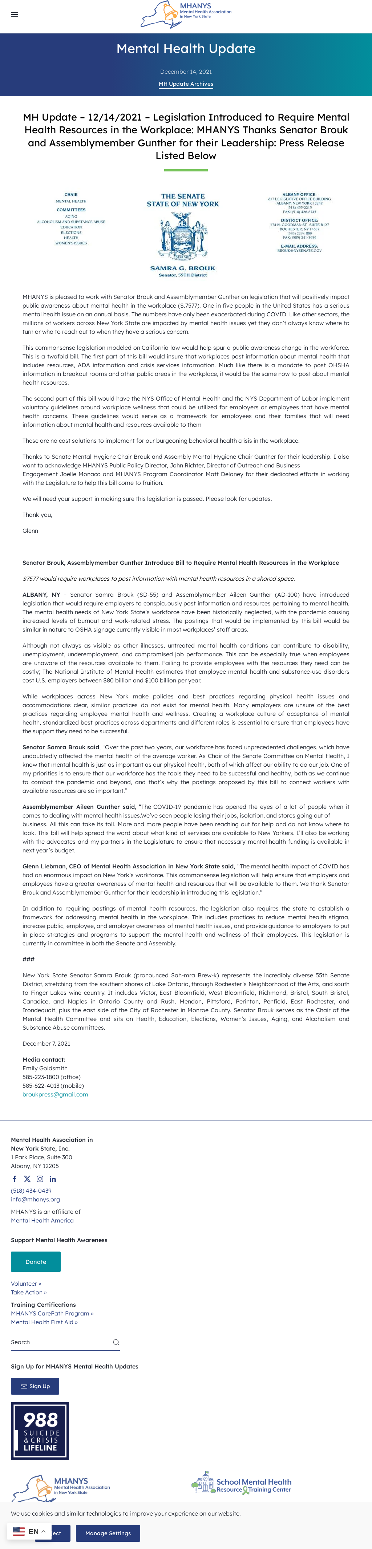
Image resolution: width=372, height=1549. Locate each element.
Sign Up (35, 1386)
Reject (52, 1533)
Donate (35, 1261)
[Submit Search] (116, 1342)
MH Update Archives (186, 83)
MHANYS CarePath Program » (52, 1313)
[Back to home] (186, 14)
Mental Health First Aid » (44, 1322)
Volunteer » (26, 1283)
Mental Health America (42, 1220)
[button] (14, 14)
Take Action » (29, 1292)
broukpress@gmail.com (55, 1094)
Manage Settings (108, 1533)
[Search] (65, 1342)
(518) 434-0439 (31, 1190)
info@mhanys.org (35, 1199)
